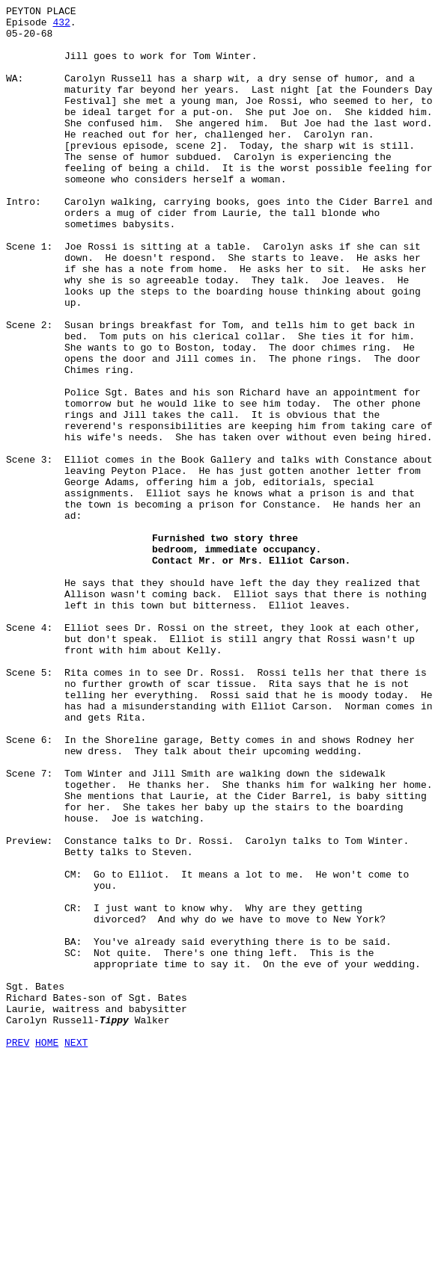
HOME (46, 1250)
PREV (17, 1250)
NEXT (76, 1250)
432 (61, 26)
